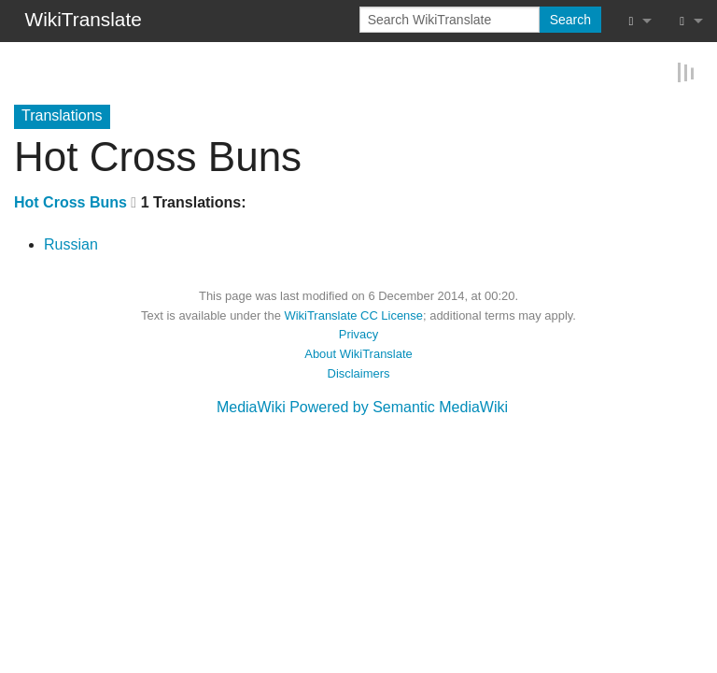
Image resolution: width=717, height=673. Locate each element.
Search (570, 19)
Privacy (358, 333)
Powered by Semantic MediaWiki (398, 406)
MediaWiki (251, 406)
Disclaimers (359, 372)
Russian (71, 243)
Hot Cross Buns (70, 201)
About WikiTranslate (358, 353)
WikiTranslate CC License (353, 315)
